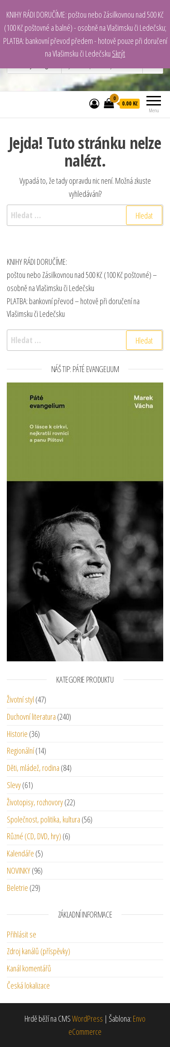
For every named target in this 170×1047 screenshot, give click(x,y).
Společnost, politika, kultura (43, 819)
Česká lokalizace (28, 985)
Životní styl (20, 699)
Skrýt (118, 53)
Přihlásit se (21, 934)
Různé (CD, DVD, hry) (34, 836)
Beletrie (17, 887)
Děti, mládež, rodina (33, 767)
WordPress (87, 1018)
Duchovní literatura (31, 716)
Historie (17, 733)
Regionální (20, 750)
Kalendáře (20, 853)
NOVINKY (18, 870)
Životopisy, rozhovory (35, 802)
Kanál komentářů (29, 968)
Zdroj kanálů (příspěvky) (38, 951)
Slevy (14, 784)
